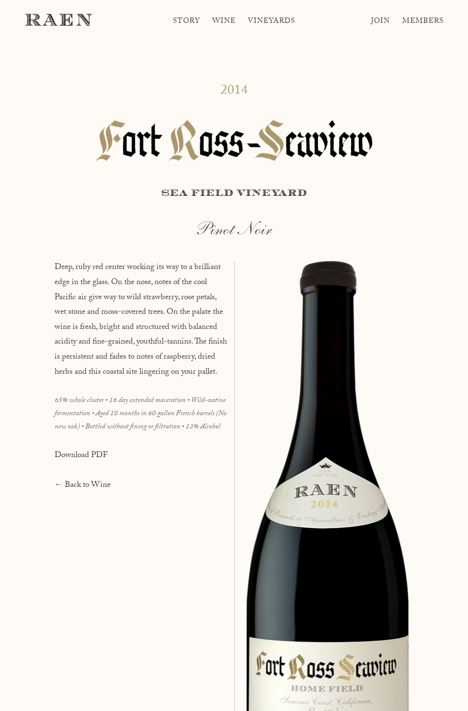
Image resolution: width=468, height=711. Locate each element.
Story (186, 22)
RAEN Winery (58, 19)
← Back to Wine (83, 486)
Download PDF (81, 456)
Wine (224, 22)
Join (380, 22)
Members (423, 22)
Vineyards (271, 22)
